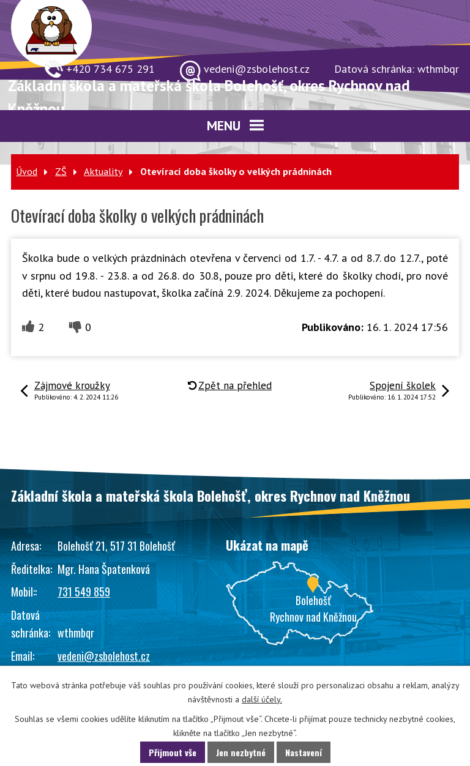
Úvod (26, 171)
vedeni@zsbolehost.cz (104, 656)
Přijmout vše (172, 752)
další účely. (262, 699)
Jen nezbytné (241, 752)
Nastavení (303, 752)
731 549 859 (84, 592)
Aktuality (103, 171)
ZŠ (61, 171)
